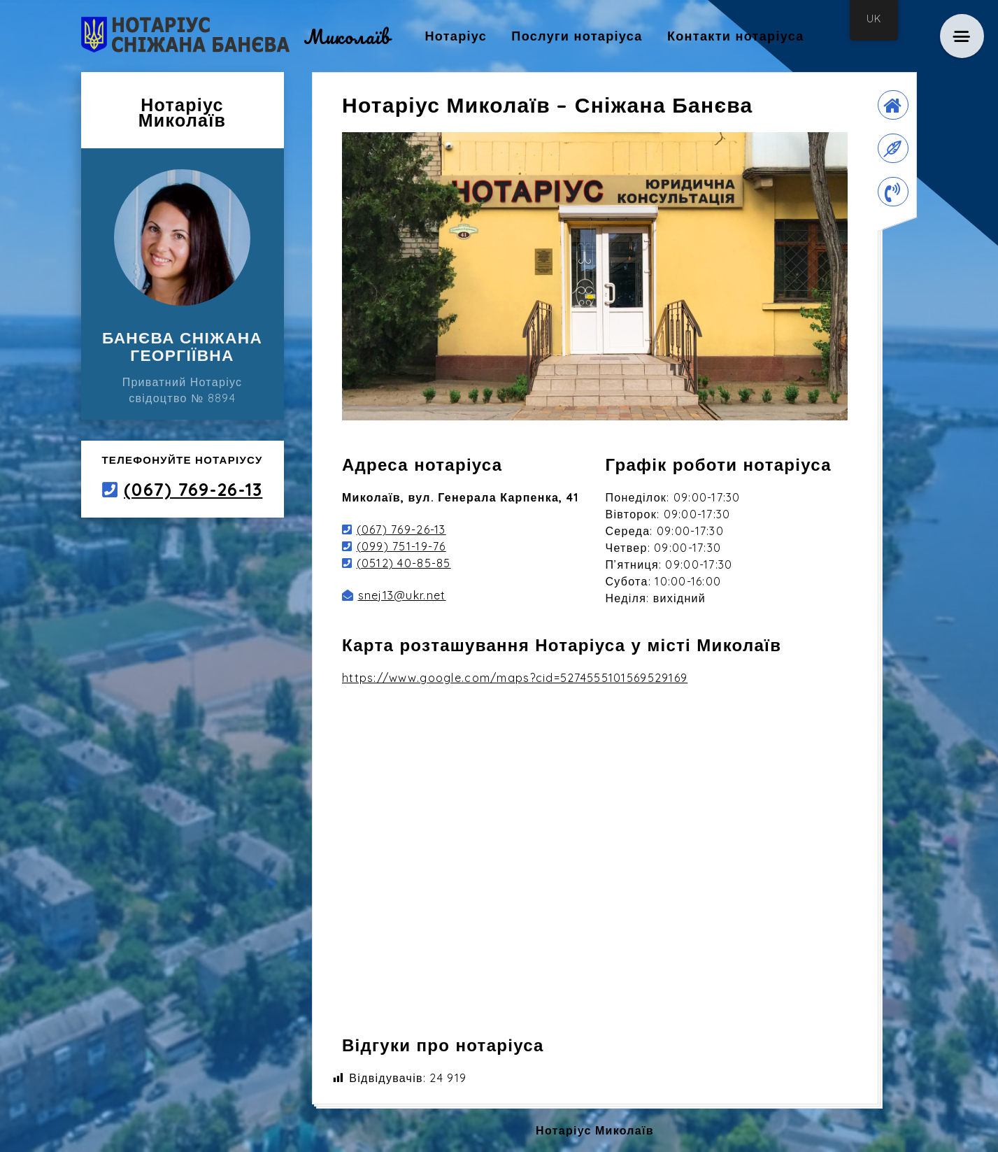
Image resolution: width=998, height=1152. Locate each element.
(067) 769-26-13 (193, 489)
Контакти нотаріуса (735, 36)
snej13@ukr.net (402, 595)
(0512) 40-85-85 (404, 563)
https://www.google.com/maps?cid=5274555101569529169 (514, 678)
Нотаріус (456, 36)
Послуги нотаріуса (576, 36)
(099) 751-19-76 (401, 546)
